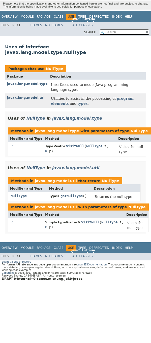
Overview (10, 16)
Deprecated (99, 16)
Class (59, 16)
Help (129, 16)
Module (27, 16)
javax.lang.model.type (27, 84)
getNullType (72, 196)
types (82, 103)
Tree (82, 16)
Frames (36, 25)
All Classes (82, 25)
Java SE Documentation (92, 264)
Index (117, 16)
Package (44, 16)
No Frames (54, 25)
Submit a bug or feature (16, 261)
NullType (54, 69)
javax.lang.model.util (26, 97)
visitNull (75, 146)
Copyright (8, 272)
